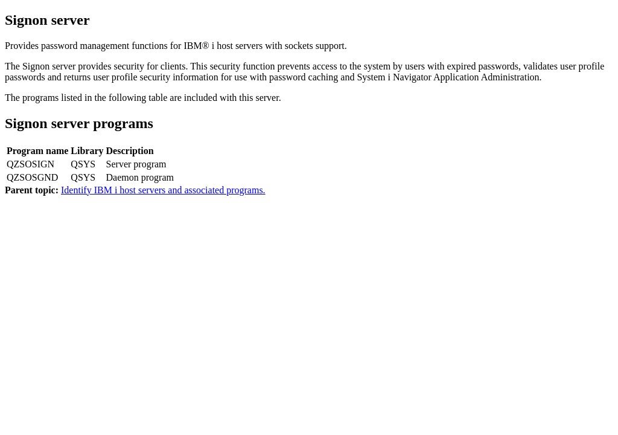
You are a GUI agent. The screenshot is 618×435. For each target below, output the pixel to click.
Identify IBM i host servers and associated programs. (163, 190)
